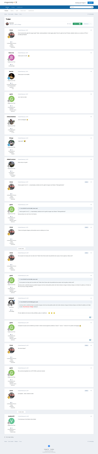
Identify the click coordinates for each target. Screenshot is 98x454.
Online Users (23, 10)
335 (11, 83)
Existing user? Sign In (80, 2)
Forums (6, 10)
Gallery (12, 10)
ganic (11, 94)
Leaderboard (31, 10)
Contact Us (46, 449)
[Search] (77, 7)
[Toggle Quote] (20, 208)
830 (11, 149)
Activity (12, 7)
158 (11, 428)
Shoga (11, 138)
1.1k (11, 128)
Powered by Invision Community (49, 452)
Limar (12, 23)
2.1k (11, 105)
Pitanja (19, 24)
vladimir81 (11, 416)
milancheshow (11, 116)
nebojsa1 (11, 298)
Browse (7, 8)
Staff (17, 10)
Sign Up (90, 2)
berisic (11, 71)
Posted (23, 30)
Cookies (52, 449)
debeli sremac (11, 159)
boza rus (11, 52)
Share (69, 23)
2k (11, 41)
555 (11, 64)
